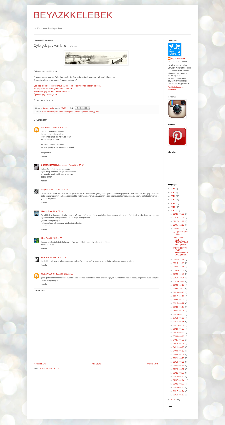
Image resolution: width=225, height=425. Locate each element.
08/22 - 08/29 (179, 300)
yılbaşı (96, 112)
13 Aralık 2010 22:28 (64, 274)
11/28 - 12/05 (179, 228)
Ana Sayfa (96, 364)
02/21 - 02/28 (179, 373)
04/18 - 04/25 (179, 344)
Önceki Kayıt (152, 364)
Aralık (44, 112)
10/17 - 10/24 (179, 278)
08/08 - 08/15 (179, 307)
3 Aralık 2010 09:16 (54, 211)
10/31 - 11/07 (179, 270)
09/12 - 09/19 (179, 296)
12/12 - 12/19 (179, 221)
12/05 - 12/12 (179, 225)
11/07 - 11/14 (179, 267)
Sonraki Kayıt (39, 364)
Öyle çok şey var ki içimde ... (180, 233)
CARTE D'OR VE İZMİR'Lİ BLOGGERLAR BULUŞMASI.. (180, 251)
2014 (173, 196)
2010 (173, 211)
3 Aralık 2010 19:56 (54, 238)
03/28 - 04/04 (179, 355)
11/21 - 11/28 (179, 259)
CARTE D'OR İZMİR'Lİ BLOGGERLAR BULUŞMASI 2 (180, 241)
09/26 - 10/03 (179, 289)
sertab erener (88, 112)
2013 (173, 200)
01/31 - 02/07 (179, 384)
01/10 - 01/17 (179, 395)
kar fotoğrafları (69, 112)
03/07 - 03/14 (179, 365)
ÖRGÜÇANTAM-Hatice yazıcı (54, 165)
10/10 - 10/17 (179, 281)
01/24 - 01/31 (179, 387)
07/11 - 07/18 (179, 322)
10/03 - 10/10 (179, 285)
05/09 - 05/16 (179, 336)
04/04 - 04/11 (179, 351)
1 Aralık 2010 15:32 (76, 165)
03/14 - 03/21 (179, 362)
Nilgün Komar (47, 189)
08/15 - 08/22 (179, 303)
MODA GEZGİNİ (48, 274)
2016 (173, 189)
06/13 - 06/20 (179, 332)
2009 (173, 399)
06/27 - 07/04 (179, 325)
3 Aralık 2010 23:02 (58, 257)
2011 (173, 207)
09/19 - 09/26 (179, 292)
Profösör (45, 257)
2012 (173, 203)
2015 (173, 192)
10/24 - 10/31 (179, 274)
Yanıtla (44, 156)
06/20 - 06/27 (179, 329)
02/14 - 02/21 (179, 376)
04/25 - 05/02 (179, 340)
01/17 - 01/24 (179, 391)
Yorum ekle (40, 291)
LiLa (43, 238)
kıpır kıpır (78, 112)
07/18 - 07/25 (179, 318)
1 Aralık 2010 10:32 (58, 128)
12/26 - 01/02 (179, 214)
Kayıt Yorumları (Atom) (49, 368)
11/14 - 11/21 (179, 263)
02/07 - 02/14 (179, 380)
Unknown (45, 128)
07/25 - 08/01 (179, 314)
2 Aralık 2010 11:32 (62, 189)
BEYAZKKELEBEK (73, 15)
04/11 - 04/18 (179, 347)
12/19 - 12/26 (179, 217)
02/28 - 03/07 (179, 369)
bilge (43, 211)
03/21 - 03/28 (179, 358)
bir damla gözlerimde (55, 112)
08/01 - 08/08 (179, 311)
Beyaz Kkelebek (178, 58)
